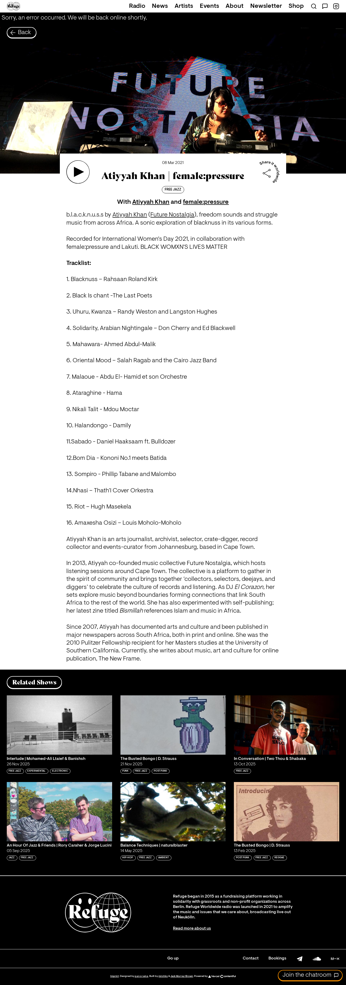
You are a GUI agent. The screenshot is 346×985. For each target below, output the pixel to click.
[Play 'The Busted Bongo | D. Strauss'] (173, 725)
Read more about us (192, 928)
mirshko (163, 976)
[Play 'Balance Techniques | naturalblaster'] (173, 811)
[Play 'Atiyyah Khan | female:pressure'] (78, 172)
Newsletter (266, 6)
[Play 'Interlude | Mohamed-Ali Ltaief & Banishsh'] (59, 725)
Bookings (277, 958)
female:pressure (206, 202)
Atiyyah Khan (150, 202)
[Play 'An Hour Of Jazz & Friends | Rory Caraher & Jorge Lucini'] (59, 811)
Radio (137, 6)
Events (209, 6)
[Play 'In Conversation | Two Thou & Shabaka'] (286, 725)
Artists (184, 6)
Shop (296, 6)
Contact (251, 958)
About (235, 6)
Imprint (114, 976)
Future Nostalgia (172, 215)
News (160, 6)
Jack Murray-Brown (181, 976)
